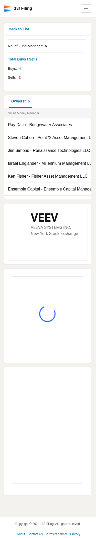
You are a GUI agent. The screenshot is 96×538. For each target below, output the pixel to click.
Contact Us (35, 534)
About (21, 534)
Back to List (19, 29)
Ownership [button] (20, 101)
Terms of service (56, 534)
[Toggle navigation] (86, 8)
